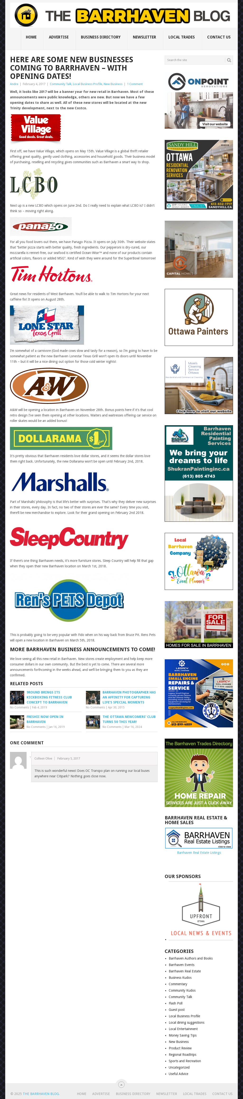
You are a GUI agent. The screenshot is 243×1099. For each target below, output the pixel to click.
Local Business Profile (87, 84)
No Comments (19, 707)
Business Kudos (180, 978)
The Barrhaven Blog (41, 1094)
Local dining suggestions (186, 1022)
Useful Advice (178, 1074)
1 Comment (135, 84)
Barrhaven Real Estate (185, 971)
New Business (113, 84)
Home (31, 37)
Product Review (180, 1048)
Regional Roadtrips (182, 1054)
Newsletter (144, 37)
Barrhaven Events (181, 965)
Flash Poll (175, 1003)
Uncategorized (179, 1067)
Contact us (219, 37)
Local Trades (181, 37)
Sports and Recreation (185, 1061)
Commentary (178, 984)
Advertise (59, 37)
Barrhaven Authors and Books (191, 958)
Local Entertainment (183, 1029)
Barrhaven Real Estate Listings (199, 853)
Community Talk (60, 84)
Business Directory (101, 37)
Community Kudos (182, 990)
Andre (14, 84)
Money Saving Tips (182, 1035)
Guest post (177, 1010)
